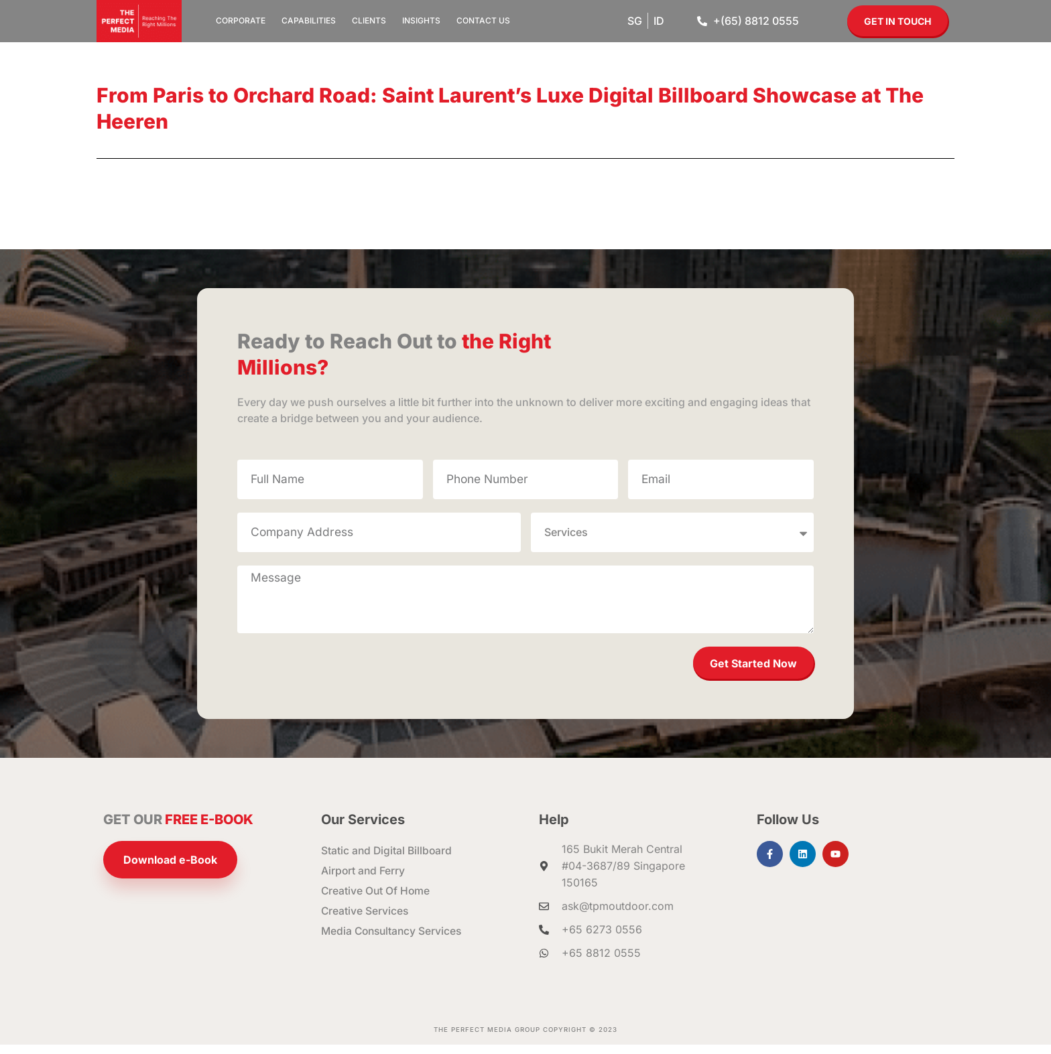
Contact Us (483, 20)
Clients (369, 20)
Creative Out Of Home (376, 900)
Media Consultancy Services (394, 940)
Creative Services (365, 920)
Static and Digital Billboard (387, 860)
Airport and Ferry (363, 880)
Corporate (240, 20)
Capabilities (309, 20)
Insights (421, 20)
